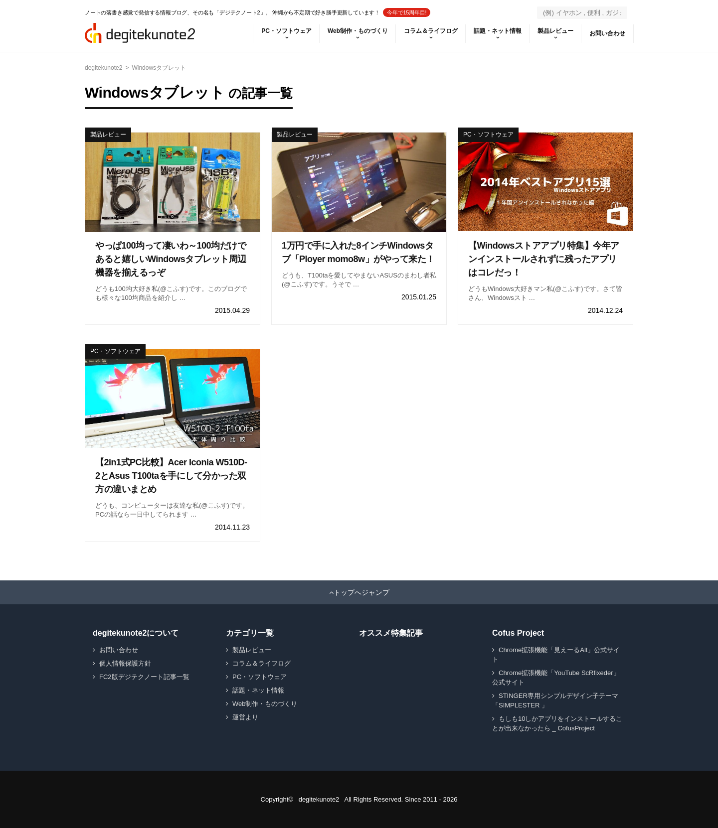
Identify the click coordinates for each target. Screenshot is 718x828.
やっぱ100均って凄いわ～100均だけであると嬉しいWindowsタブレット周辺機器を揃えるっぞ (170, 259)
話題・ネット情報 (498, 30)
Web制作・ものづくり (358, 30)
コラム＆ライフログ (431, 30)
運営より (245, 717)
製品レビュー (555, 30)
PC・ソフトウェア (286, 30)
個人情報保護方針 (125, 663)
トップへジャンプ (361, 592)
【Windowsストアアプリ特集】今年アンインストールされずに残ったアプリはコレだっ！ (543, 259)
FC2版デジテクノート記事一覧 (144, 677)
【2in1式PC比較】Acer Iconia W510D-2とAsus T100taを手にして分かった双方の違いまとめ (171, 475)
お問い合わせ (607, 33)
